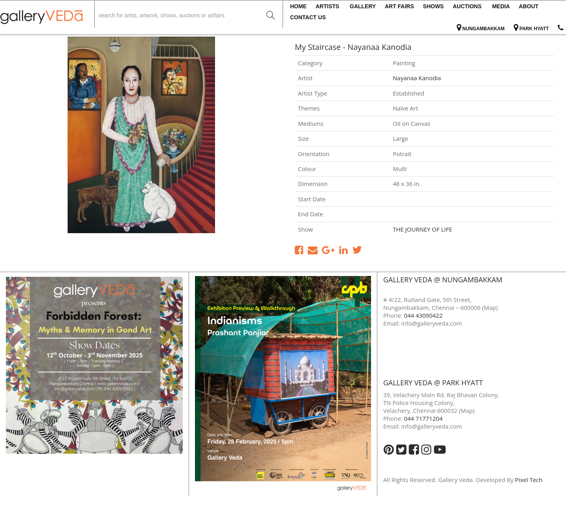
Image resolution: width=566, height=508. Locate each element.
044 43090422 (423, 315)
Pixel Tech (528, 480)
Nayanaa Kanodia (417, 78)
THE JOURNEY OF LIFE (422, 229)
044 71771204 (423, 418)
